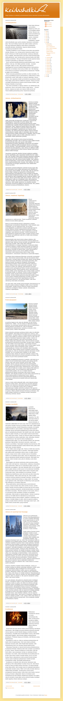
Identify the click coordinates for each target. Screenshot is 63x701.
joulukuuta (48, 43)
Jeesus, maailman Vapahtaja (14, 195)
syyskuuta (48, 60)
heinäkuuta (48, 63)
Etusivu (22, 686)
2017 (47, 76)
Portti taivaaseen (10, 300)
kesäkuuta (48, 65)
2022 (47, 37)
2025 (47, 33)
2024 (47, 34)
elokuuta (48, 62)
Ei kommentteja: (20, 94)
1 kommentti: (20, 189)
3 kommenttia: (20, 682)
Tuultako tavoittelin (11, 404)
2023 (47, 36)
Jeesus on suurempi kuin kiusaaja (16, 512)
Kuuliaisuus (9, 609)
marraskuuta (48, 57)
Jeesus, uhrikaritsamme (13, 98)
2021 (47, 39)
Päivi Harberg (49, 24)
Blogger (45, 695)
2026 (47, 31)
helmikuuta (48, 71)
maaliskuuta (48, 69)
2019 (47, 42)
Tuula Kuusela (49, 26)
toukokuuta (48, 66)
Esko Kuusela (49, 22)
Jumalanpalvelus (10, 22)
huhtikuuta (48, 68)
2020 (47, 40)
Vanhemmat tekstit (36, 686)
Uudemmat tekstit (9, 686)
